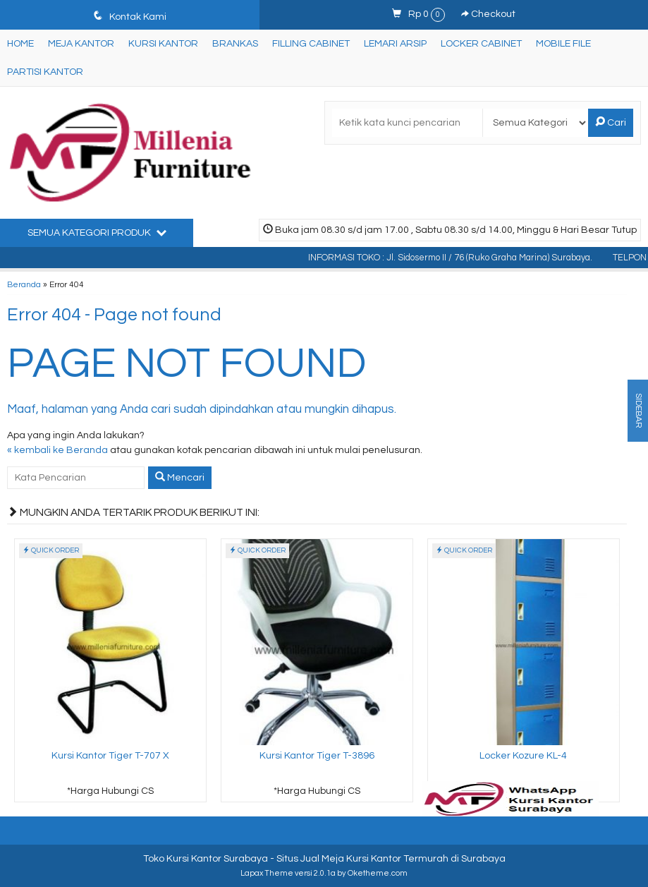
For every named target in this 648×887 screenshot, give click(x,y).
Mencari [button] (179, 477)
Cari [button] (610, 122)
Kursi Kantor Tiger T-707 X (110, 756)
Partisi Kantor (45, 72)
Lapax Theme (266, 873)
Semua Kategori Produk (96, 232)
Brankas (235, 44)
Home (20, 44)
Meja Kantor (81, 44)
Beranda (24, 284)
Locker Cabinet (481, 44)
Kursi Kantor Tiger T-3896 (316, 756)
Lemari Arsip (395, 44)
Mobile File (563, 44)
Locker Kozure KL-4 (523, 756)
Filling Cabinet (311, 44)
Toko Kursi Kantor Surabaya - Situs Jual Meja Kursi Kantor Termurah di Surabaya (324, 859)
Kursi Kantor (163, 44)
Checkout (488, 14)
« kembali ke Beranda (57, 450)
